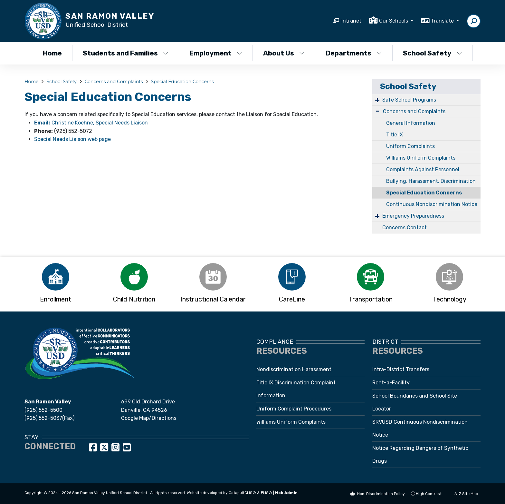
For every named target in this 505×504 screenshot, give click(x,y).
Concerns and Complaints (114, 81)
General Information (410, 123)
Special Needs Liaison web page (72, 139)
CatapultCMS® (242, 492)
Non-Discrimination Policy (377, 493)
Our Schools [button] (394, 21)
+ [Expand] (377, 99)
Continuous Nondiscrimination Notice (431, 204)
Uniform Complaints (410, 146)
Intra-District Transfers (400, 369)
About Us (284, 53)
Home (52, 53)
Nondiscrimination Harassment (293, 369)
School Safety (432, 53)
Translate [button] (443, 21)
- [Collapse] (377, 110)
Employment (215, 53)
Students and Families (125, 53)
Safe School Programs (409, 100)
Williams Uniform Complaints (420, 158)
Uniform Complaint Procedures (293, 409)
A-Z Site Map (463, 493)
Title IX (394, 135)
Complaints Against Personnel (422, 169)
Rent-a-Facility (391, 383)
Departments (354, 53)
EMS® (266, 492)
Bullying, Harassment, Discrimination (431, 181)
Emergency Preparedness (413, 216)
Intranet (351, 21)
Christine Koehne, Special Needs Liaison (91, 123)
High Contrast (429, 493)
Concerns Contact (404, 227)
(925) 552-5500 (43, 410)
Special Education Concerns (182, 81)
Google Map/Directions (148, 418)
